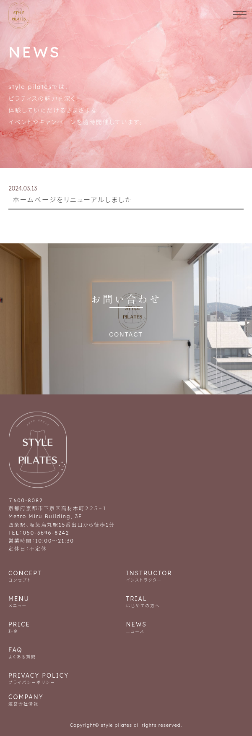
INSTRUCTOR (185, 575)
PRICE (67, 627)
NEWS (185, 627)
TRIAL (185, 601)
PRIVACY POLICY (126, 678)
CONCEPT (67, 575)
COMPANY (126, 699)
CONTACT (126, 334)
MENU (67, 601)
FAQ (67, 652)
